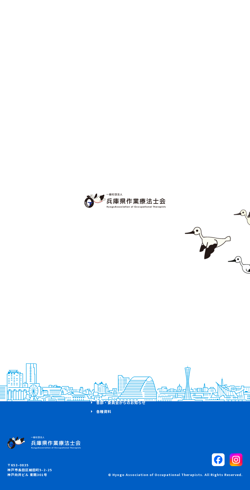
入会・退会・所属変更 (115, 393)
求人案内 (103, 384)
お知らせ (22, 384)
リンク (182, 384)
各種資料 (103, 411)
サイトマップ (188, 375)
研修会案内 (105, 366)
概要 (19, 375)
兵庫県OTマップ (29, 393)
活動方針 (22, 366)
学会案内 (103, 375)
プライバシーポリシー (196, 393)
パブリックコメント (194, 366)
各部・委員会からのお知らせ (121, 402)
